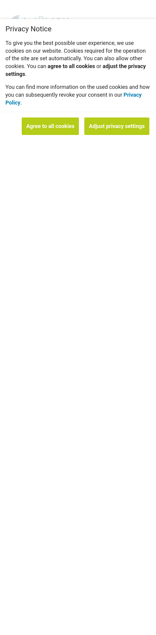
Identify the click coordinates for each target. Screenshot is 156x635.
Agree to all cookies (50, 126)
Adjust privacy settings (117, 126)
